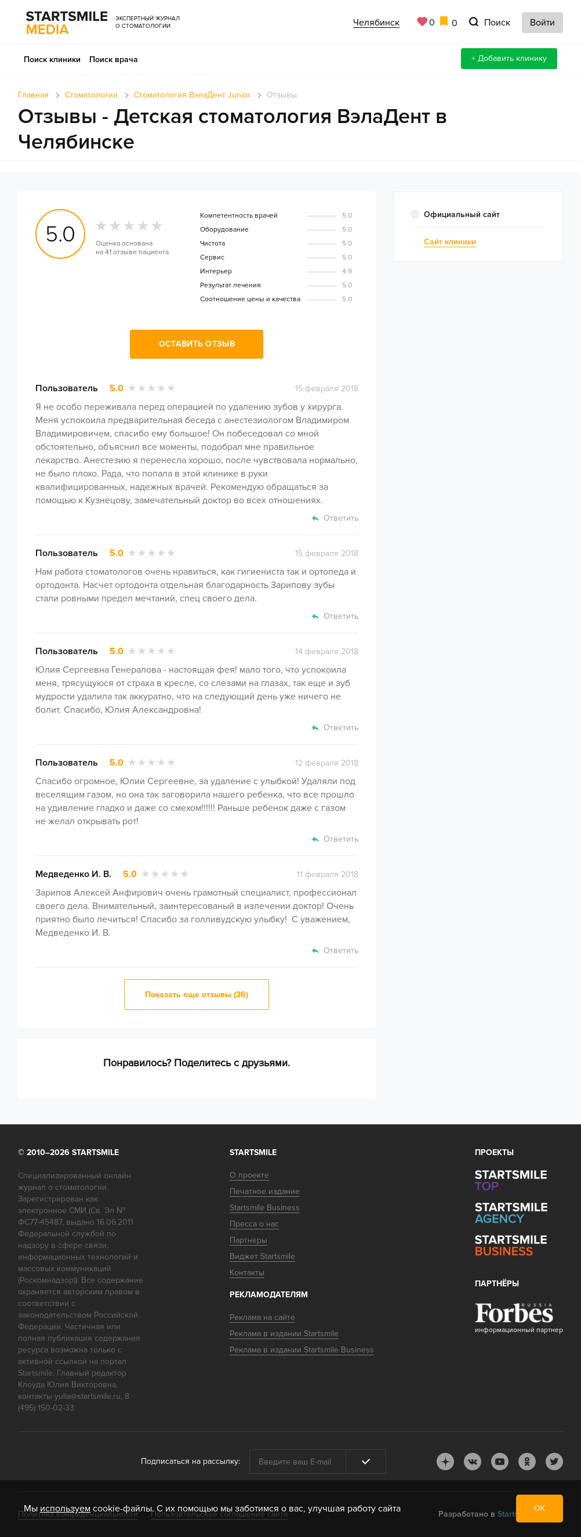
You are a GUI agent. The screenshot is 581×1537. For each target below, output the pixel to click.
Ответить (341, 518)
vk (472, 1461)
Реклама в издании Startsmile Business (302, 1350)
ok (527, 1461)
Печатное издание (265, 1191)
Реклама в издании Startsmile (284, 1333)
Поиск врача (113, 59)
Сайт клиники (450, 242)
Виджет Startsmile (262, 1256)
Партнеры (248, 1240)
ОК (539, 1508)
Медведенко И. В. (73, 874)
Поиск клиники (52, 59)
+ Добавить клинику (509, 58)
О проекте (249, 1175)
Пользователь (66, 388)
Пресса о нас (254, 1224)
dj (445, 1461)
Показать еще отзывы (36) (196, 995)
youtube (500, 1461)
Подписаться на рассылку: (190, 1461)
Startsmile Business (265, 1208)
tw (554, 1461)
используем (65, 1508)
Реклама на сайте (262, 1317)
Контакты (247, 1273)
